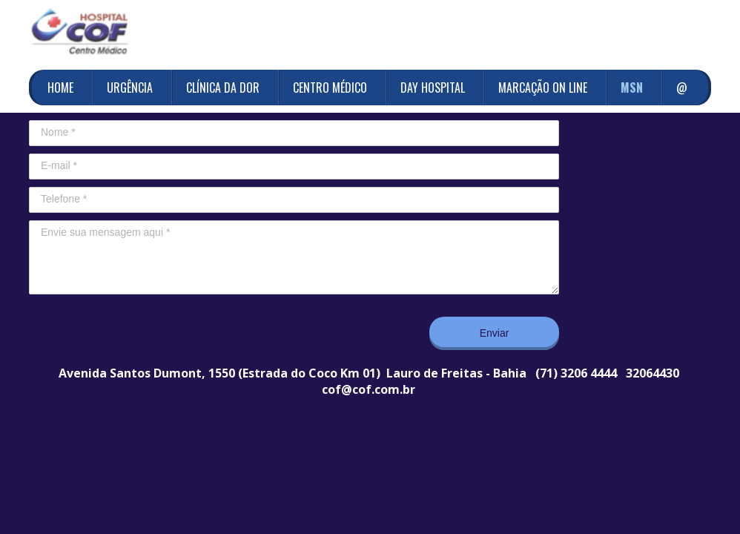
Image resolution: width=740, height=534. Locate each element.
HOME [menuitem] (60, 87)
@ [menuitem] (681, 87)
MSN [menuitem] (632, 87)
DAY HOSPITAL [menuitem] (432, 87)
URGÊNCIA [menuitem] (130, 87)
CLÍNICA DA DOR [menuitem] (223, 87)
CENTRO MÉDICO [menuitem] (330, 87)
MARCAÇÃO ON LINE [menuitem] (542, 87)
